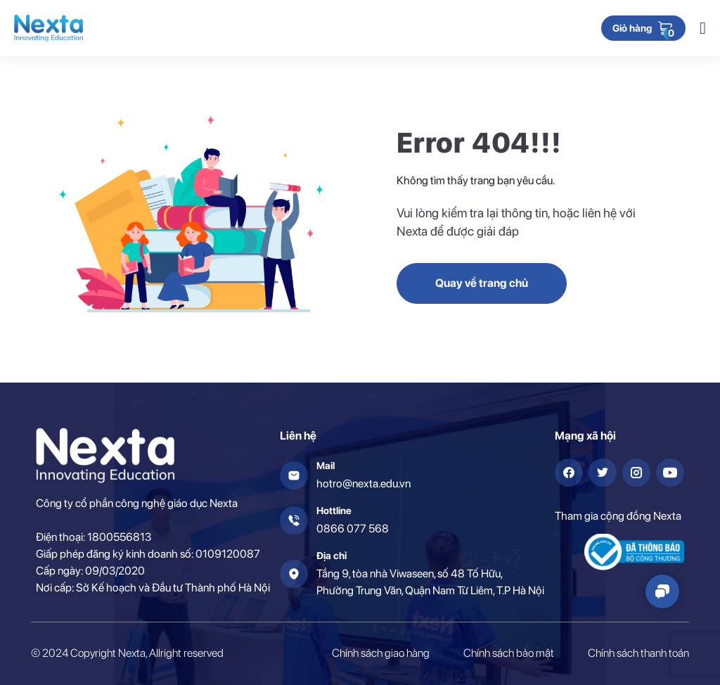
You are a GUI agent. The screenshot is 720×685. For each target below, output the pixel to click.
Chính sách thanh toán (638, 653)
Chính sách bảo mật (508, 653)
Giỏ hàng (632, 29)
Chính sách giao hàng (381, 653)
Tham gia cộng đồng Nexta (618, 516)
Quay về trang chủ (481, 283)
